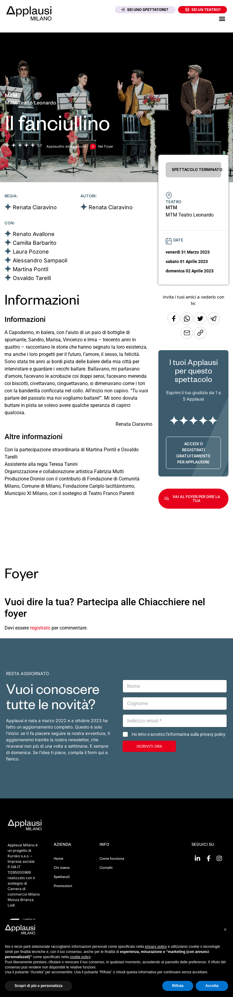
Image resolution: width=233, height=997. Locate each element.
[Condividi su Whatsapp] (187, 323)
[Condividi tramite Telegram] (214, 323)
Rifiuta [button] (177, 986)
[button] (222, 18)
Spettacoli (62, 877)
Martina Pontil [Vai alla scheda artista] (30, 269)
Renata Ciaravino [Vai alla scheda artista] (35, 207)
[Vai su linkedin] (197, 858)
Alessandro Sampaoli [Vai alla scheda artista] (40, 260)
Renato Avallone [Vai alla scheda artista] (34, 234)
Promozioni (63, 886)
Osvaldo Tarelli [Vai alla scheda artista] (32, 278)
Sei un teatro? (203, 9)
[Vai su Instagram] (219, 858)
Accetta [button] (211, 986)
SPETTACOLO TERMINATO (196, 169)
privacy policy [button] (156, 946)
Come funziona (112, 858)
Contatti (106, 868)
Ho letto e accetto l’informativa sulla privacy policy (178, 734)
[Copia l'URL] (187, 337)
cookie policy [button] (80, 957)
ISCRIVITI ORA (149, 746)
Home (58, 858)
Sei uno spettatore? (144, 9)
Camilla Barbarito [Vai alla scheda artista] (34, 243)
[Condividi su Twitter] (201, 323)
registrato (40, 628)
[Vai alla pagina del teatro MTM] (11, 95)
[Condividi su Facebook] (173, 323)
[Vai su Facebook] (208, 858)
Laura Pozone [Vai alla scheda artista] (31, 251)
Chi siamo (62, 868)
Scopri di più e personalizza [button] (38, 986)
